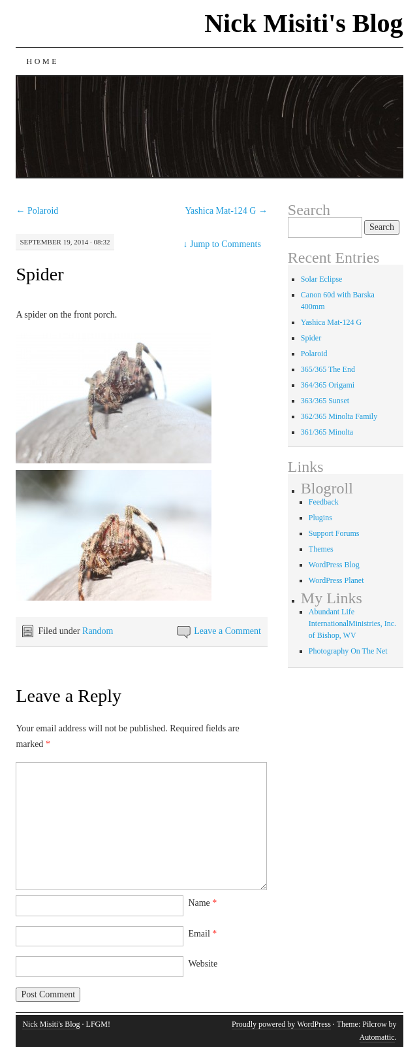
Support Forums (334, 533)
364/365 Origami (327, 385)
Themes (321, 549)
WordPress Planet (336, 580)
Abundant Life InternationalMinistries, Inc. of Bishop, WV (352, 623)
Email (202, 934)
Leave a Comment (227, 631)
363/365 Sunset (325, 400)
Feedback (324, 502)
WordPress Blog (334, 564)
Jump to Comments (222, 244)
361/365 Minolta (327, 432)
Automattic (377, 1037)
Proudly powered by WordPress (281, 1024)
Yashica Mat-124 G (226, 211)
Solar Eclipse (322, 279)
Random (97, 631)
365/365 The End (328, 369)
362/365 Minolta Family (339, 416)
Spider (39, 274)
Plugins (320, 517)
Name (202, 903)
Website (202, 964)
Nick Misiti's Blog (303, 23)
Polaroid (37, 211)
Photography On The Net (348, 651)
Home (42, 61)
